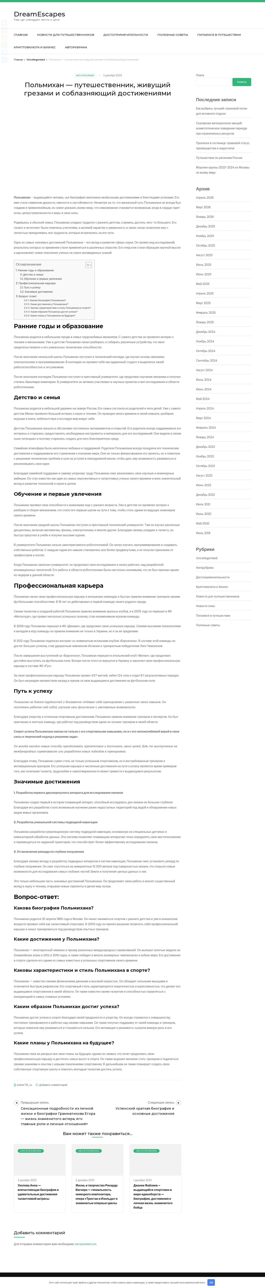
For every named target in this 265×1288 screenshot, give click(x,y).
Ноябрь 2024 (205, 341)
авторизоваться (85, 1244)
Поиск (200, 75)
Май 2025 (202, 284)
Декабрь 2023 (205, 447)
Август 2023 (204, 475)
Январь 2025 (205, 322)
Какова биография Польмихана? (48, 300)
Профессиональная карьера (37, 283)
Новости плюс (205, 606)
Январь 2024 (205, 437)
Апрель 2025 (205, 293)
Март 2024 (203, 418)
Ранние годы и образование (36, 270)
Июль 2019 (203, 533)
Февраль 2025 (206, 313)
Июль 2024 (203, 380)
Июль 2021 (203, 504)
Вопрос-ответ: (28, 296)
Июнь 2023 (203, 485)
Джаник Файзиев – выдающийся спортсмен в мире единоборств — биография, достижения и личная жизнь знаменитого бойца (152, 1196)
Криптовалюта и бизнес (35, 47)
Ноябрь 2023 (205, 456)
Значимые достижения (39, 292)
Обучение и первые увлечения (43, 279)
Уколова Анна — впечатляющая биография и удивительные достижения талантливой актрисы (38, 1192)
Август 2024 (204, 370)
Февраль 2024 (206, 428)
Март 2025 (203, 303)
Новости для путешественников (65, 34)
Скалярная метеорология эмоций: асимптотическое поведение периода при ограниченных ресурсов (221, 128)
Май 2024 (203, 399)
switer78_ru (24, 1085)
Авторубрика (76, 47)
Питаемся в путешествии (219, 34)
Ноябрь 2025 (205, 236)
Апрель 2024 (205, 408)
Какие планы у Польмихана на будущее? (53, 315)
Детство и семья (33, 274)
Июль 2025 (203, 265)
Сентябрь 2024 (206, 360)
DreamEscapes (39, 14)
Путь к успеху (32, 287)
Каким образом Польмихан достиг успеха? (54, 311)
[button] (87, 265)
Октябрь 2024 (205, 351)
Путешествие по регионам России (219, 158)
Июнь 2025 (203, 274)
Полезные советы (172, 34)
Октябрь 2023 (205, 466)
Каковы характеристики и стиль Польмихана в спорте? (61, 308)
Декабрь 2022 (205, 495)
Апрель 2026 (205, 198)
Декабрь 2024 (205, 332)
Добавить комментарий (53, 1085)
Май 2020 (202, 523)
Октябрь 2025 (205, 245)
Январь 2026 (205, 217)
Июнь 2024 (203, 389)
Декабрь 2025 (205, 226)
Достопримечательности (125, 34)
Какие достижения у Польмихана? (49, 304)
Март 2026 (203, 207)
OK (211, 1282)
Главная (21, 34)
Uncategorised (85, 75)
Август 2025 (204, 255)
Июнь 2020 (203, 514)
